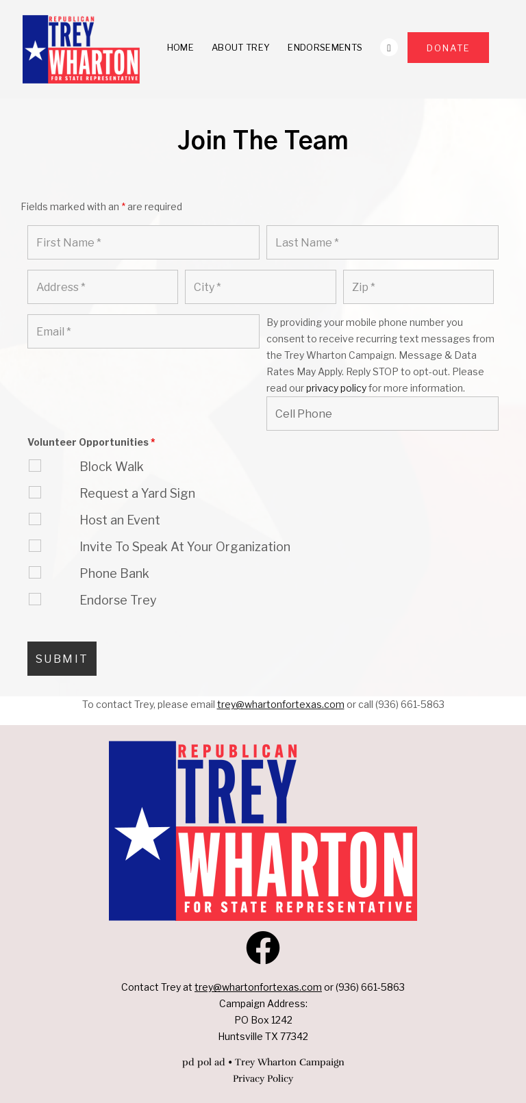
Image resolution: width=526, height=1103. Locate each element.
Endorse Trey (118, 600)
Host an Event (119, 520)
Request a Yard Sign (137, 493)
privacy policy (336, 388)
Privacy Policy (263, 1079)
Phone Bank (114, 573)
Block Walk (111, 466)
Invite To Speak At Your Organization (184, 547)
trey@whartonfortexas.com (258, 987)
